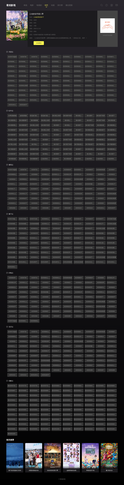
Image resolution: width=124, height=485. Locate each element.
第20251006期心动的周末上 (68, 429)
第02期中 (78, 120)
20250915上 (56, 193)
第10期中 (100, 154)
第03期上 (67, 125)
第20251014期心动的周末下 (101, 429)
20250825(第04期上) (34, 71)
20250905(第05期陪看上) (23, 80)
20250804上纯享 (57, 169)
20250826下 (67, 233)
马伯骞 (46, 34)
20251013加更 (78, 262)
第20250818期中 (68, 395)
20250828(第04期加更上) (101, 71)
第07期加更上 (78, 144)
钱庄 (49, 34)
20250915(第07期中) (79, 85)
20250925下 (23, 203)
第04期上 (56, 130)
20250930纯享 (111, 203)
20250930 (101, 203)
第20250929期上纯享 (68, 424)
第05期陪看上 (112, 135)
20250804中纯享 (79, 219)
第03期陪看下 (12, 130)
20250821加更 (100, 228)
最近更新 (69, 5)
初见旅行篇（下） (45, 115)
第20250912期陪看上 (23, 414)
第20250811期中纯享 (90, 390)
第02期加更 (111, 120)
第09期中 (56, 154)
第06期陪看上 (100, 139)
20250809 (34, 174)
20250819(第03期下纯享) (101, 66)
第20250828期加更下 (112, 400)
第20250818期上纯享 (57, 395)
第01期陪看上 (12, 120)
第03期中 (56, 125)
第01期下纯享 (100, 115)
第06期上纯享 (12, 139)
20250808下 (23, 174)
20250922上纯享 (68, 198)
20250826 (45, 184)
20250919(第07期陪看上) (34, 90)
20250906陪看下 (12, 243)
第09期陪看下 (34, 159)
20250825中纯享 (34, 184)
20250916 (101, 193)
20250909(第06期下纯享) (101, 80)
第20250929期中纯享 (90, 424)
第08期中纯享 (34, 149)
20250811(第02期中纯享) (101, 61)
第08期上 (45, 149)
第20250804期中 (79, 385)
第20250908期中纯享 (79, 409)
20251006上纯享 (57, 100)
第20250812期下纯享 (112, 390)
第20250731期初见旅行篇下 (45, 385)
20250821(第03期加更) (112, 66)
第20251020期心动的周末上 (112, 429)
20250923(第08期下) (112, 90)
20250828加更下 (101, 233)
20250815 (112, 174)
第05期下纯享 (78, 135)
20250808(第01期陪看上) (12, 61)
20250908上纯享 (68, 189)
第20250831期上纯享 (57, 405)
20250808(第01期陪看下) (34, 61)
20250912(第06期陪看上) (34, 85)
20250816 (12, 179)
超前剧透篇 (23, 115)
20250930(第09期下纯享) (12, 100)
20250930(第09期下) (112, 95)
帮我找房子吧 (90, 470)
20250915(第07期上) (57, 85)
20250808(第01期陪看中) (23, 61)
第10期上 (89, 154)
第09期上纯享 (23, 154)
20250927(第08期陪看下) (57, 95)
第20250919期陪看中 (34, 419)
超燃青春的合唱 (71, 470)
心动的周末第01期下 (57, 159)
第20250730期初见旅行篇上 (34, 385)
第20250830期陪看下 (34, 405)
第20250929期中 (79, 424)
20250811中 (67, 174)
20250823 (101, 179)
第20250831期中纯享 (79, 405)
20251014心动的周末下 (112, 100)
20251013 (79, 208)
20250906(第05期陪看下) (34, 80)
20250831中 (45, 238)
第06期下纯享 (67, 139)
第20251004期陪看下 (57, 429)
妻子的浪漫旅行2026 (15, 470)
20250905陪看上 (112, 238)
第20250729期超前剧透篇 (12, 385)
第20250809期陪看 (45, 390)
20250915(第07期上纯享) (68, 85)
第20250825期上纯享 (45, 400)
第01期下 (112, 115)
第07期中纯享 (23, 144)
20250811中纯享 (79, 174)
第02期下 (89, 120)
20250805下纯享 (101, 219)
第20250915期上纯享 (57, 414)
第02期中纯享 (56, 120)
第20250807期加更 (12, 390)
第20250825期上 (34, 400)
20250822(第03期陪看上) (12, 71)
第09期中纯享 (34, 154)
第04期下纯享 (67, 130)
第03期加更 (100, 125)
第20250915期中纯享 (79, 414)
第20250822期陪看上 (12, 400)
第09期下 (78, 154)
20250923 (101, 198)
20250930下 (78, 257)
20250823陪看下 (12, 233)
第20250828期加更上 (101, 400)
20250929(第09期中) (90, 95)
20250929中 (78, 203)
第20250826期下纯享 (90, 400)
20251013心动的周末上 (101, 100)
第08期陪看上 (112, 149)
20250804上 (45, 169)
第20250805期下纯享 (112, 385)
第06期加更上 (78, 139)
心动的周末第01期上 (45, 159)
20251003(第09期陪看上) (34, 100)
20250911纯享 (23, 85)
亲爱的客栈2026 (34, 470)
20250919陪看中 (12, 252)
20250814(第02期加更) (12, 66)
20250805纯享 (100, 169)
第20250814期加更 (12, 395)
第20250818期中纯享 (79, 395)
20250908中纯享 (90, 189)
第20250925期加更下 (23, 424)
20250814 (101, 174)
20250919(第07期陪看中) (45, 90)
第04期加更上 (89, 130)
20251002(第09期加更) (23, 100)
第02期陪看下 (23, 125)
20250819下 (78, 228)
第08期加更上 (89, 149)
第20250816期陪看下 (34, 395)
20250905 (45, 189)
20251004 (34, 208)
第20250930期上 (12, 429)
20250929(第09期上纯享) (79, 95)
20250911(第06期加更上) (112, 80)
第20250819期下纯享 (101, 395)
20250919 (34, 198)
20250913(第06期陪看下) (45, 85)
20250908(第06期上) (45, 80)
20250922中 (78, 198)
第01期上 (78, 115)
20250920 (45, 198)
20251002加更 (100, 257)
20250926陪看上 (12, 257)
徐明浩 (53, 34)
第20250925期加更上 (12, 424)
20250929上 (56, 203)
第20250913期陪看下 (34, 414)
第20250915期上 (45, 414)
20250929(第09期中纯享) (101, 95)
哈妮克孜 (40, 34)
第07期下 (56, 144)
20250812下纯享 (101, 223)
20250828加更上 (90, 233)
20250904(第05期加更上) (112, 76)
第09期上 (45, 154)
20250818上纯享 (34, 179)
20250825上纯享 (12, 184)
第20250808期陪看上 (23, 390)
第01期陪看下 (23, 120)
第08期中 (56, 149)
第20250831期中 (68, 405)
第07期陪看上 (100, 144)
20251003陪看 (111, 257)
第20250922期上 (57, 419)
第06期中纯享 (23, 139)
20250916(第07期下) (101, 85)
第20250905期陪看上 (23, 409)
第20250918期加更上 (112, 414)
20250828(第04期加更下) (112, 71)
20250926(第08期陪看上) (45, 95)
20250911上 (12, 193)
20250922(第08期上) (68, 90)
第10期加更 (67, 159)
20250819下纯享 (90, 228)
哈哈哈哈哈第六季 (52, 470)
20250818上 (23, 179)
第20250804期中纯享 (90, 385)
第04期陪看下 (12, 135)
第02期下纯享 (100, 120)
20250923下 (78, 252)
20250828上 (56, 184)
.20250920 (45, 306)
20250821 (90, 179)
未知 (35, 31)
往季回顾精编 (12, 115)
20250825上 (111, 179)
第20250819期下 (90, 395)
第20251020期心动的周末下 (12, 433)
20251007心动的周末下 (57, 262)
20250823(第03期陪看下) (23, 71)
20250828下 (67, 184)
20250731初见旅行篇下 (34, 219)
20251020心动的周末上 (112, 262)
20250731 (34, 57)
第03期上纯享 (34, 125)
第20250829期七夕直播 (23, 405)
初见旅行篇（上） (34, 115)
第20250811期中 (79, 390)
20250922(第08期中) (90, 90)
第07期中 (45, 144)
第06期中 (45, 139)
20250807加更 (111, 219)
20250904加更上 (90, 238)
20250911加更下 (101, 243)
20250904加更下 (101, 238)
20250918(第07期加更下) (23, 90)
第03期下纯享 (89, 125)
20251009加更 (89, 100)
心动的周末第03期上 (101, 159)
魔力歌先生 (109, 470)
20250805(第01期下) (90, 57)
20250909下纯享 (112, 189)
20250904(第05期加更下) (12, 80)
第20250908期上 (45, 409)
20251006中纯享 (68, 100)
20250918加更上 (90, 247)
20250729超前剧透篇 (12, 219)
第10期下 (112, 154)
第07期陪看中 (112, 144)
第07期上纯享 (12, 144)
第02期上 (67, 120)
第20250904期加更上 (112, 405)
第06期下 (56, 139)
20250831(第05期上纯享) (57, 76)
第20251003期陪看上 (45, 429)
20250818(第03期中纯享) (79, 66)
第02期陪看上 (12, 125)
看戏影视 (11, 5)
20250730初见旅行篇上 (23, 219)
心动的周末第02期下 (90, 159)
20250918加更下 (101, 247)
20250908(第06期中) (68, 80)
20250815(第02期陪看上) (23, 66)
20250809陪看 (34, 223)
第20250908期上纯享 (57, 409)
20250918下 (23, 198)
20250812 (90, 174)
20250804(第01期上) (45, 57)
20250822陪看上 (112, 228)
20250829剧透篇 (23, 76)
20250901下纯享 (12, 189)
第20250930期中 (23, 429)
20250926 (34, 203)
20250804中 (67, 169)
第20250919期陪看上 (23, 419)
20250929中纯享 (90, 203)
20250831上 (23, 238)
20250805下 (89, 169)
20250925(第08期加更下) (34, 95)
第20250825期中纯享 (68, 400)
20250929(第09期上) (68, 95)
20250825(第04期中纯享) (68, 71)
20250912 (34, 193)
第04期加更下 (100, 130)
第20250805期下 (101, 385)
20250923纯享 (111, 198)
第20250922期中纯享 (90, 419)
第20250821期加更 (112, 395)
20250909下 (100, 189)
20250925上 (12, 203)
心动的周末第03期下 (112, 159)
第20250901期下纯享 (101, 405)
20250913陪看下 (12, 247)
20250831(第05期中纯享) (79, 76)
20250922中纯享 (90, 198)
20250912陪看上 (112, 243)
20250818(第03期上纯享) (57, 66)
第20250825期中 (57, 400)
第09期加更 (12, 159)
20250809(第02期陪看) (45, 61)
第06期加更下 (89, 139)
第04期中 (34, 130)
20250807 (112, 169)
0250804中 (12, 278)
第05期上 (45, 135)
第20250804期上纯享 (68, 385)
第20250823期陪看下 (23, 400)
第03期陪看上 (112, 125)
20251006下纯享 (79, 100)
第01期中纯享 (67, 115)
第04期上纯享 (45, 130)
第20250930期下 (101, 424)
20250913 (45, 193)
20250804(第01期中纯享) (57, 57)
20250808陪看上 (23, 223)
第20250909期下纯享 (101, 409)
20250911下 (23, 193)
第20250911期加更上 (112, 409)
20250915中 (78, 193)
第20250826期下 (79, 400)
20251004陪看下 (12, 262)
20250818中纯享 (57, 179)
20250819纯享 (78, 179)
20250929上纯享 (68, 203)
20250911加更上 (90, 243)
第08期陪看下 (12, 154)
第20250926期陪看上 (34, 424)
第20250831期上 (45, 405)
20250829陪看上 (112, 233)
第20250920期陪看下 (45, 419)
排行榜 (60, 5)
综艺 (46, 5)
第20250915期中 (68, 414)
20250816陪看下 (23, 228)
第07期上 (34, 144)
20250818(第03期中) (68, 66)
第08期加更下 (100, 149)
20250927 (45, 203)
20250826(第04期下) (79, 71)
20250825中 (23, 184)
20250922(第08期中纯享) (101, 90)
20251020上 (12, 104)
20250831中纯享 (57, 238)
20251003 (23, 208)
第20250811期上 (57, 390)
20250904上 (23, 189)
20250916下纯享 (79, 247)
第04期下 (78, 130)
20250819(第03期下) (90, 66)
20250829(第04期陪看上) (12, 76)
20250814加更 (111, 223)
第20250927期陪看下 (45, 424)
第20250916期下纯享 (101, 414)
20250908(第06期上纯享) (57, 80)
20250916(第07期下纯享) (112, 85)
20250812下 (89, 223)
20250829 (79, 184)
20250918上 (12, 198)
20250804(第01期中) (68, 57)
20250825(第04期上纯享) (45, 71)
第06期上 (34, 139)
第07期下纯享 (67, 144)
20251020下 (23, 104)
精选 (25, 5)
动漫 (53, 5)
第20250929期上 (57, 424)
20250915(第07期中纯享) (90, 85)
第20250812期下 (101, 390)
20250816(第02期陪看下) (34, 66)
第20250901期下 (90, 405)
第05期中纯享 (34, 135)
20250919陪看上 (112, 247)
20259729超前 (12, 57)
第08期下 (78, 149)
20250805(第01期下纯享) (101, 57)
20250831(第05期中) (68, 76)
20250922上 (56, 198)
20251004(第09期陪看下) (45, 100)
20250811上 (45, 174)
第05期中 (56, 135)
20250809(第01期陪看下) (57, 61)
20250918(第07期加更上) (12, 90)
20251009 (68, 208)
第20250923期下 (101, 419)
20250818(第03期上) (45, 66)
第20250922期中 (79, 419)
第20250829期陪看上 (12, 405)
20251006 (45, 208)
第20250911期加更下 (12, 414)
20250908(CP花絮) (79, 80)
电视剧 (39, 5)
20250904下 (34, 189)
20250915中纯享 (90, 193)
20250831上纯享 (34, 238)
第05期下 (67, 135)
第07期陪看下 (12, 149)
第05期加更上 (89, 135)
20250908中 (78, 189)
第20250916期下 (90, 414)
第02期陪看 (34, 120)
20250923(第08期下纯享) (12, 95)
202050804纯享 (79, 169)
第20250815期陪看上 (23, 395)
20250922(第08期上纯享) (79, 90)
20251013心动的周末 (90, 262)
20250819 (68, 179)
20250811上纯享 (57, 174)
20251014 (90, 208)
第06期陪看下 (112, 139)
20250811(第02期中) (90, 61)
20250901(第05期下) (90, 76)
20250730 (23, 57)
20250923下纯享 (90, 252)
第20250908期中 (68, 409)
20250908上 (56, 189)
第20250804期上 (57, 385)
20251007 (56, 208)
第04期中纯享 (23, 130)
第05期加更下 (100, 135)
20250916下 (67, 247)
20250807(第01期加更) (112, 57)
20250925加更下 (101, 252)
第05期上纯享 (23, 135)
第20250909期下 (90, 409)
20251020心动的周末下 (12, 267)
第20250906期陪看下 (34, 409)
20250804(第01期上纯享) (79, 57)
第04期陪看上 (112, 130)
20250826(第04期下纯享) (90, 71)
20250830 (101, 184)
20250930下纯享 (90, 257)
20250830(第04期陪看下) (34, 76)
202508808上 (12, 174)
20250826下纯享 (79, 233)
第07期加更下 (89, 144)
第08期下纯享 (67, 149)
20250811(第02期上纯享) (79, 61)
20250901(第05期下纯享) (101, 76)
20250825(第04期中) (57, 71)
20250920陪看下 (23, 252)
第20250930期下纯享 (112, 424)
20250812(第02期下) (112, 61)
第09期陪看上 (23, 159)
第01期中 (89, 115)
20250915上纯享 (68, 193)
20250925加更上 (112, 252)
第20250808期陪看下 (34, 390)
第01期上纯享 (56, 115)
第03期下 (78, 125)
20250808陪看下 (12, 223)
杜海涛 (36, 34)
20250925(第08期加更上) (23, 95)
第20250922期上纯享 (68, 419)
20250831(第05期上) (45, 76)
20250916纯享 (111, 193)
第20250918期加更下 (12, 419)
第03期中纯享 (45, 125)
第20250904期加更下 (12, 409)
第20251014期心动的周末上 (90, 429)
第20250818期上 (45, 395)
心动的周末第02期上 (79, 159)
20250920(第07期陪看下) (57, 90)
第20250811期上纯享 (68, 390)
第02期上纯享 (45, 120)
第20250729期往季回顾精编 (23, 385)
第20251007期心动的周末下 (79, 429)
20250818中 (45, 179)
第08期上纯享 (23, 149)
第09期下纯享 (67, 154)
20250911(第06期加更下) (12, 85)
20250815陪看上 (12, 228)
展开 (84, 38)
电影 (32, 5)
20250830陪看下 (12, 238)
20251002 (12, 208)
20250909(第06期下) (90, 80)
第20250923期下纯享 (112, 419)
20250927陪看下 (23, 257)
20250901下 (111, 184)
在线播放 (38, 43)
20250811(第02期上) (68, 61)
